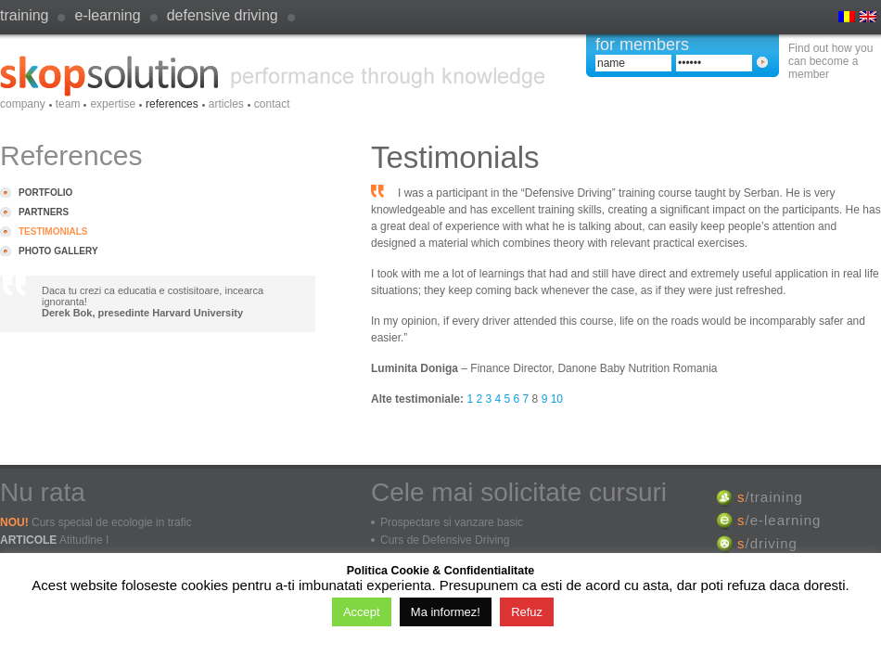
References (172, 103)
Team (68, 103)
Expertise (112, 103)
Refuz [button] (527, 612)
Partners (44, 212)
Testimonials (53, 231)
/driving (767, 543)
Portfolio (45, 192)
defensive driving (222, 15)
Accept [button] (361, 612)
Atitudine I (84, 540)
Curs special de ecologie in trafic (112, 522)
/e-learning (779, 520)
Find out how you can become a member (830, 61)
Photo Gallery (58, 251)
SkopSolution (272, 76)
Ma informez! (445, 612)
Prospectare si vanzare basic (451, 522)
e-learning (107, 15)
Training (24, 15)
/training (770, 497)
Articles (226, 103)
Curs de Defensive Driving (444, 540)
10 (557, 398)
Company (22, 103)
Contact (272, 103)
